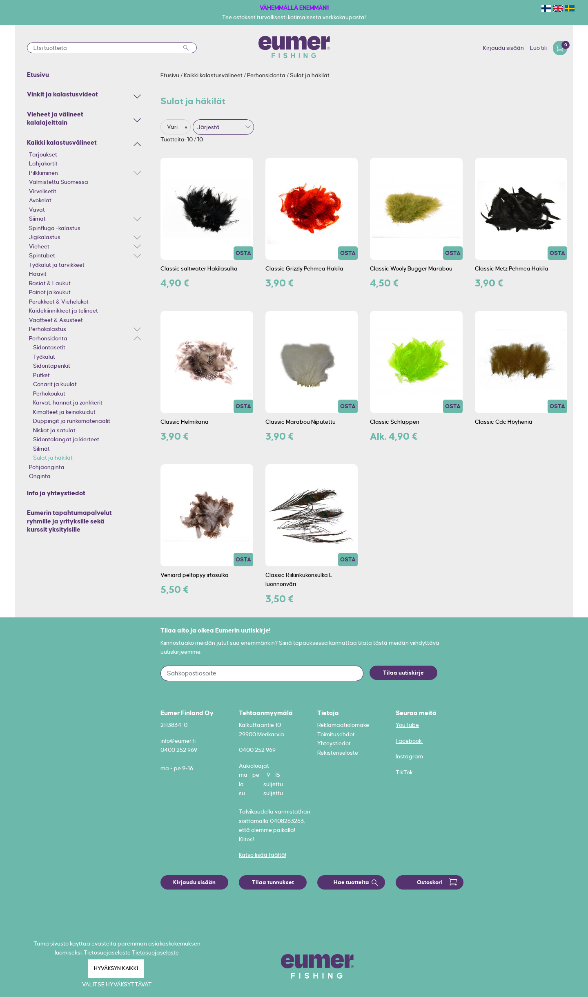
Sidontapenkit (51, 365)
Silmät (41, 448)
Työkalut (44, 356)
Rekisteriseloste (337, 752)
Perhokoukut (49, 393)
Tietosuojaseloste (155, 952)
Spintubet (42, 255)
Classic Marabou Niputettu (300, 421)
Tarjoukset (43, 154)
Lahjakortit (43, 163)
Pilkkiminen (43, 173)
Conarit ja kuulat (55, 384)
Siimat (37, 218)
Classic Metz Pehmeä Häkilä (511, 268)
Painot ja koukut (50, 292)
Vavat (37, 209)
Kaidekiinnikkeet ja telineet (63, 310)
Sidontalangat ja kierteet (66, 439)
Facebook (409, 741)
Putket (41, 375)
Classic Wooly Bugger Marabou (411, 268)
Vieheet (39, 246)
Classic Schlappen (394, 421)
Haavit (38, 273)
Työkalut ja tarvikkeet (57, 265)
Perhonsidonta (48, 338)
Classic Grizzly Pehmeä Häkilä (304, 268)
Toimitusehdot (336, 734)
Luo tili (538, 48)
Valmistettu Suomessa (58, 182)
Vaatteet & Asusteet (56, 320)
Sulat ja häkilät (53, 457)
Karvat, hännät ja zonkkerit (67, 402)
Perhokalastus (47, 329)
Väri (173, 126)
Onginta (40, 476)
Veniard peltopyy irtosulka (194, 575)
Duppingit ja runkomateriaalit (71, 421)
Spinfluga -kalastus (54, 228)
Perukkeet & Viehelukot (59, 301)
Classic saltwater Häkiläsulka (199, 268)
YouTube (407, 725)
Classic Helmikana (184, 421)
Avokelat (40, 200)
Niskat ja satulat (54, 430)
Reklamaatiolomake (343, 725)
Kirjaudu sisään (503, 48)
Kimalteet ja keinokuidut (64, 412)
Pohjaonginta (47, 467)
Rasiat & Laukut (50, 283)
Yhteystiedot (334, 743)
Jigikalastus (44, 237)
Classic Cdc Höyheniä (503, 421)
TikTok (404, 772)
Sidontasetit (49, 347)
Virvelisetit (42, 191)
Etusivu (170, 75)
